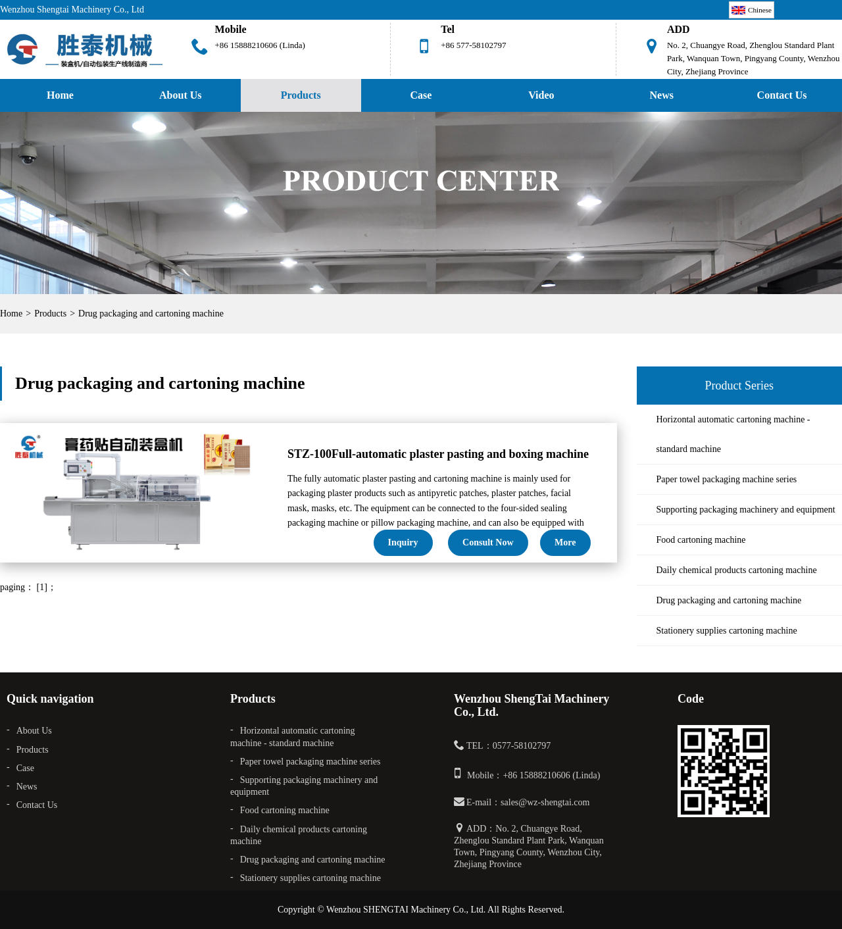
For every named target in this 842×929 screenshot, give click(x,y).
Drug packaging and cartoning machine (151, 313)
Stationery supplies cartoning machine (726, 631)
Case (421, 95)
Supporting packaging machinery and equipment (745, 510)
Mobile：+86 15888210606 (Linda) (533, 775)
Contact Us (37, 805)
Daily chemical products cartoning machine (736, 570)
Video (541, 95)
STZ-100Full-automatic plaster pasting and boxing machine (438, 454)
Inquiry (403, 542)
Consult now (487, 542)
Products (301, 95)
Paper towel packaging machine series (726, 479)
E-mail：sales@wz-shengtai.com (527, 802)
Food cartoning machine (701, 540)
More (565, 542)
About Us (180, 95)
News (662, 95)
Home (60, 95)
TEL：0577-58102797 (508, 746)
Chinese (751, 10)
